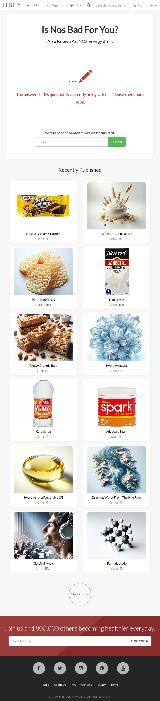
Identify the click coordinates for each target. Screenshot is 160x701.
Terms (114, 684)
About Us (33, 5)
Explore (74, 5)
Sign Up (137, 5)
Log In (152, 5)
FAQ (74, 684)
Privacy (101, 684)
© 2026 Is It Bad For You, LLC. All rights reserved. (80, 697)
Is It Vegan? (54, 5)
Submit (116, 142)
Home (45, 684)
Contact (86, 684)
